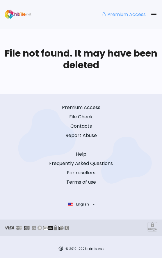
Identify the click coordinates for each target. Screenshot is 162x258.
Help (81, 154)
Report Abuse (81, 135)
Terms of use (81, 182)
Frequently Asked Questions (81, 163)
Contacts (81, 126)
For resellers (81, 172)
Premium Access (123, 14)
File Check (81, 116)
